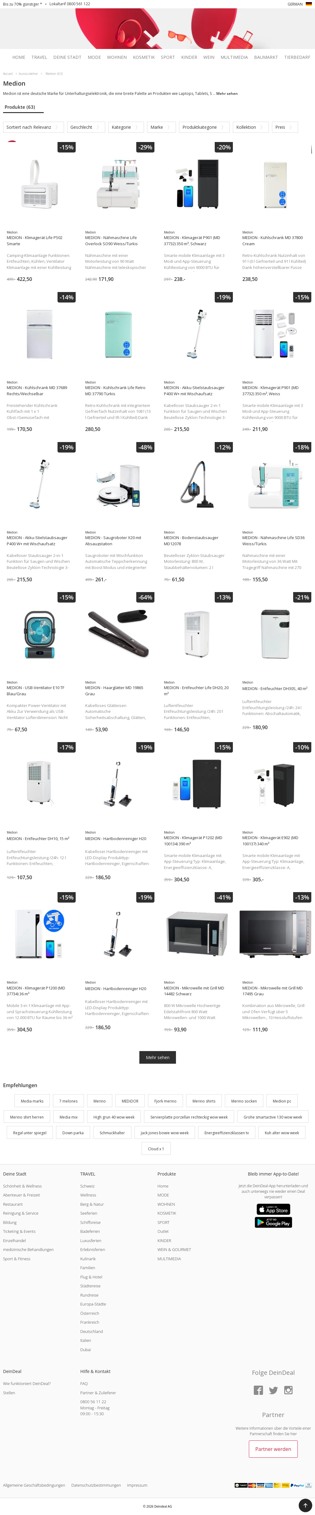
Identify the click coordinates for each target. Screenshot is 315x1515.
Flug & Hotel (91, 1277)
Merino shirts (204, 1101)
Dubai (85, 1349)
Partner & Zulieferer (98, 1392)
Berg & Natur (92, 1204)
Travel (39, 57)
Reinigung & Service (20, 1213)
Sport (168, 57)
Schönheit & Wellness (22, 1186)
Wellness (88, 1195)
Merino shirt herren (27, 1117)
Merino (100, 1101)
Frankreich (89, 1322)
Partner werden (273, 1449)
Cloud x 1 (156, 1148)
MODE (163, 1195)
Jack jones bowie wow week (165, 1133)
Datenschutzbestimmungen (96, 1485)
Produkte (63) (20, 107)
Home (18, 57)
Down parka (73, 1133)
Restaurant (13, 1204)
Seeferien (88, 1213)
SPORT (163, 1222)
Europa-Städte (93, 1304)
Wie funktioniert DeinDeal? (27, 1383)
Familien (87, 1267)
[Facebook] (258, 1390)
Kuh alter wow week (282, 1133)
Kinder (189, 57)
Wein (208, 57)
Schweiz (87, 1186)
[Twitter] (273, 1390)
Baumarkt (266, 57)
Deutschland (91, 1331)
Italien (85, 1340)
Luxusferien (90, 1240)
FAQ (84, 1383)
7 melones (68, 1101)
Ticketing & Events (19, 1231)
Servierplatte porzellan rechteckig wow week (189, 1117)
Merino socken (244, 1101)
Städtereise (90, 1286)
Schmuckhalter (112, 1133)
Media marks (32, 1101)
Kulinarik (88, 1258)
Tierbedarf (297, 57)
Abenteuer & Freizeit (21, 1195)
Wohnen (117, 57)
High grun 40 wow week (114, 1117)
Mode (94, 57)
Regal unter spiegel (29, 1133)
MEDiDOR (130, 1101)
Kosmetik (144, 57)
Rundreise (89, 1295)
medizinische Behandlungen (28, 1249)
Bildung (10, 1222)
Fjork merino (165, 1101)
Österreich (89, 1313)
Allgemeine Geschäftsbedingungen (34, 1485)
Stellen (9, 1392)
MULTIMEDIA (169, 1258)
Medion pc (282, 1101)
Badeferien (90, 1231)
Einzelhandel (14, 1240)
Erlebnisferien (92, 1249)
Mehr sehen (157, 1057)
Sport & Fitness (16, 1258)
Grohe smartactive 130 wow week (273, 1117)
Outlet (163, 1231)
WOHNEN (166, 1204)
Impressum (137, 1485)
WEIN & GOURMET (174, 1249)
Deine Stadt (67, 57)
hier (293, 1433)
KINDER (164, 1240)
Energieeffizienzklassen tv (227, 1133)
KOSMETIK (167, 1213)
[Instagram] (288, 1390)
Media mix (69, 1117)
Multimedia (234, 57)
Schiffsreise (90, 1222)
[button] (305, 1505)
